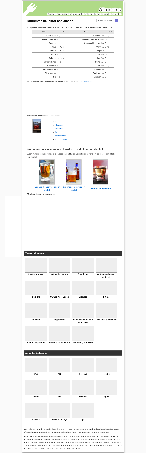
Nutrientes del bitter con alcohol (50, 21)
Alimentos (110, 10)
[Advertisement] (73, 98)
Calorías (58, 122)
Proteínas (59, 132)
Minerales (59, 129)
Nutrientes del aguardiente (100, 188)
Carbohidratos (61, 139)
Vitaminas (59, 125)
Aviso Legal (76, 448)
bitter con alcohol (85, 81)
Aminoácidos (60, 136)
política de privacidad (64, 448)
